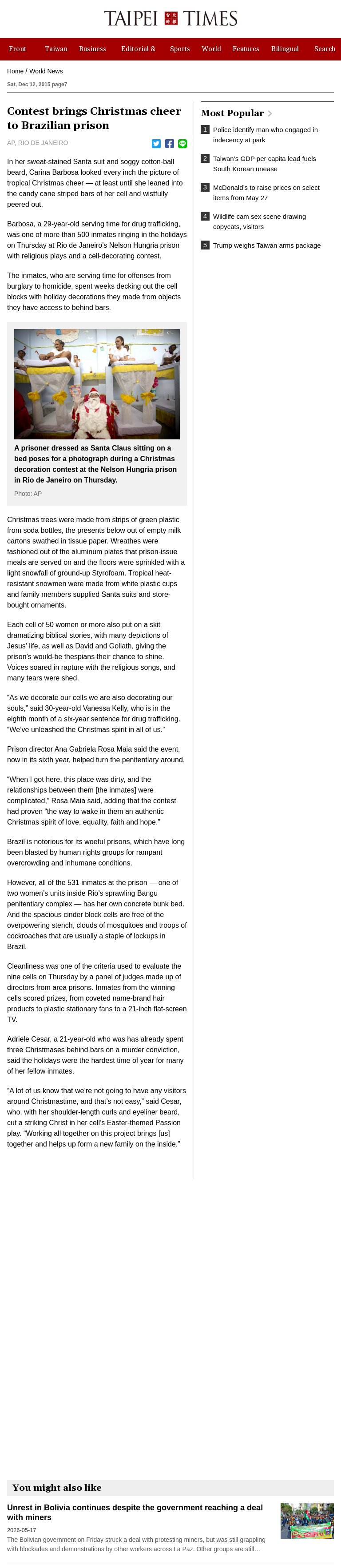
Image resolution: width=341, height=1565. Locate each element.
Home (15, 71)
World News (46, 71)
